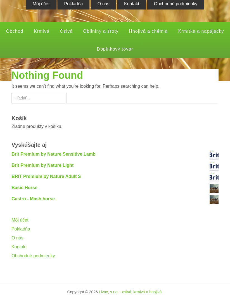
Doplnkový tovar (115, 49)
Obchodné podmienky (33, 255)
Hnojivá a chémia (148, 31)
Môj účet (19, 220)
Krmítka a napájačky (201, 31)
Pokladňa (20, 229)
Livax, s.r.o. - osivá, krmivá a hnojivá (130, 292)
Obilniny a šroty (100, 31)
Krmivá (41, 31)
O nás (17, 238)
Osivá (66, 31)
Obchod (14, 31)
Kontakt (19, 246)
